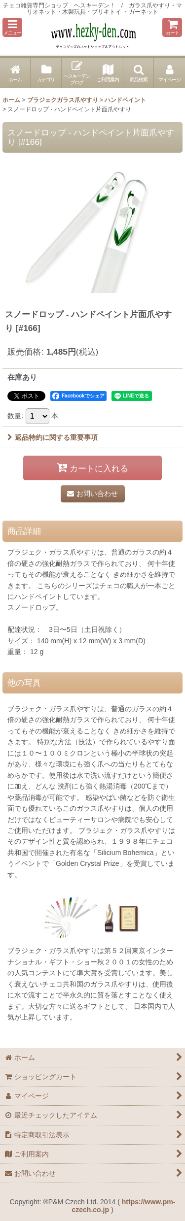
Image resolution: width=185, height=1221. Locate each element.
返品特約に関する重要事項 (52, 437)
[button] (12, 27)
